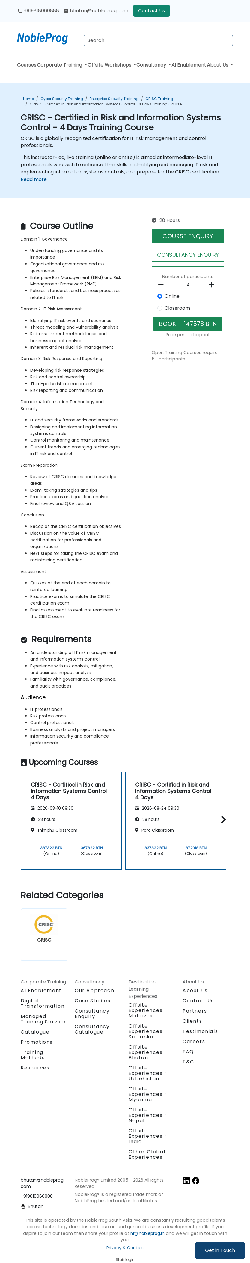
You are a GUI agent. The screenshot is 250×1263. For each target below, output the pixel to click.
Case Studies (92, 1000)
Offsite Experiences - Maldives (148, 1010)
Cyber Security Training (61, 98)
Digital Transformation (42, 1003)
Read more (34, 179)
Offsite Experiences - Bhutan (148, 1052)
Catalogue (35, 1031)
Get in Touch (220, 1250)
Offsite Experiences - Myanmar (148, 1094)
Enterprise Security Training (114, 98)
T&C (188, 1061)
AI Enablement (188, 64)
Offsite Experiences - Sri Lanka (148, 1031)
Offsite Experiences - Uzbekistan (148, 1073)
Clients (192, 1021)
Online (172, 296)
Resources (35, 1067)
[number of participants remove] (162, 285)
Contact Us (151, 10)
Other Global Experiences (147, 1154)
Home (28, 98)
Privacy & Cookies (125, 1248)
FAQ (188, 1051)
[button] (222, 820)
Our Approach (94, 990)
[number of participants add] (213, 285)
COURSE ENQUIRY (187, 236)
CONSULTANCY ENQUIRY (188, 255)
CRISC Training (159, 98)
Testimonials (200, 1031)
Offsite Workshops (110, 64)
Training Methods (33, 1055)
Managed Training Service (43, 1019)
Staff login (125, 1259)
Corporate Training (60, 64)
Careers (194, 1041)
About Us (218, 64)
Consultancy (151, 64)
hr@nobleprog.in (147, 1233)
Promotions (37, 1042)
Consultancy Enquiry (92, 1013)
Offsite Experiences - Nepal (148, 1115)
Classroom (177, 308)
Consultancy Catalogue (92, 1029)
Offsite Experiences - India (148, 1136)
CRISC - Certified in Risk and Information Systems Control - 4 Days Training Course (106, 104)
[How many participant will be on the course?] (188, 285)
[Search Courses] (158, 40)
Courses (26, 64)
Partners (195, 1010)
